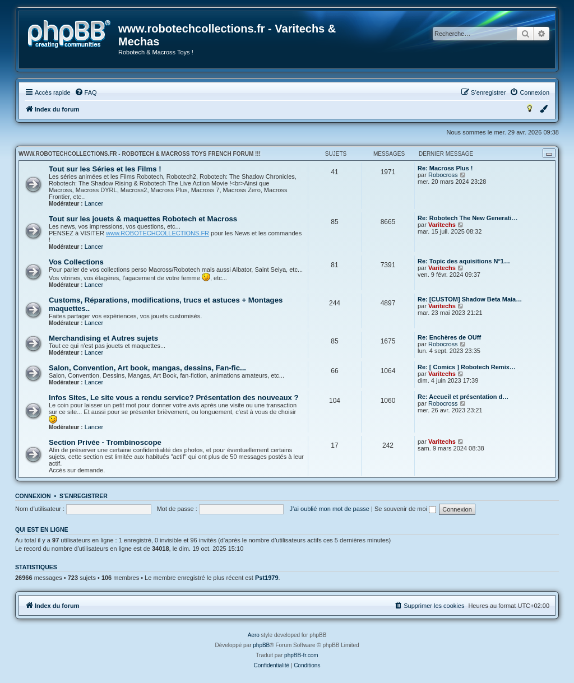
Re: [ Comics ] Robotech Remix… (467, 367)
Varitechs (442, 224)
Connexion (33, 495)
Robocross (443, 174)
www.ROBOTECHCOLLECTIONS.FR (157, 233)
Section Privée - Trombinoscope (105, 442)
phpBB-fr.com (301, 655)
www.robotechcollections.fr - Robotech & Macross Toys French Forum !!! (139, 154)
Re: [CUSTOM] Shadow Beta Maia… (470, 299)
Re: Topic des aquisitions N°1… (464, 261)
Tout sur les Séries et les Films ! (105, 169)
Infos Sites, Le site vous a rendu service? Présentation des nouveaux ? (174, 397)
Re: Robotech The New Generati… (467, 218)
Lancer (94, 203)
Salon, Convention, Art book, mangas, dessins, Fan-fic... (147, 368)
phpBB (261, 645)
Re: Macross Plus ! (445, 168)
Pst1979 (267, 577)
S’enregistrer (83, 495)
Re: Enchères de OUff (449, 337)
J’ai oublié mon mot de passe (329, 508)
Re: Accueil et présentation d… (463, 396)
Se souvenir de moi (405, 508)
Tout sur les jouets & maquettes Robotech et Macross (143, 219)
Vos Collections (76, 262)
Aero (254, 635)
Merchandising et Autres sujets (103, 338)
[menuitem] (86, 92)
